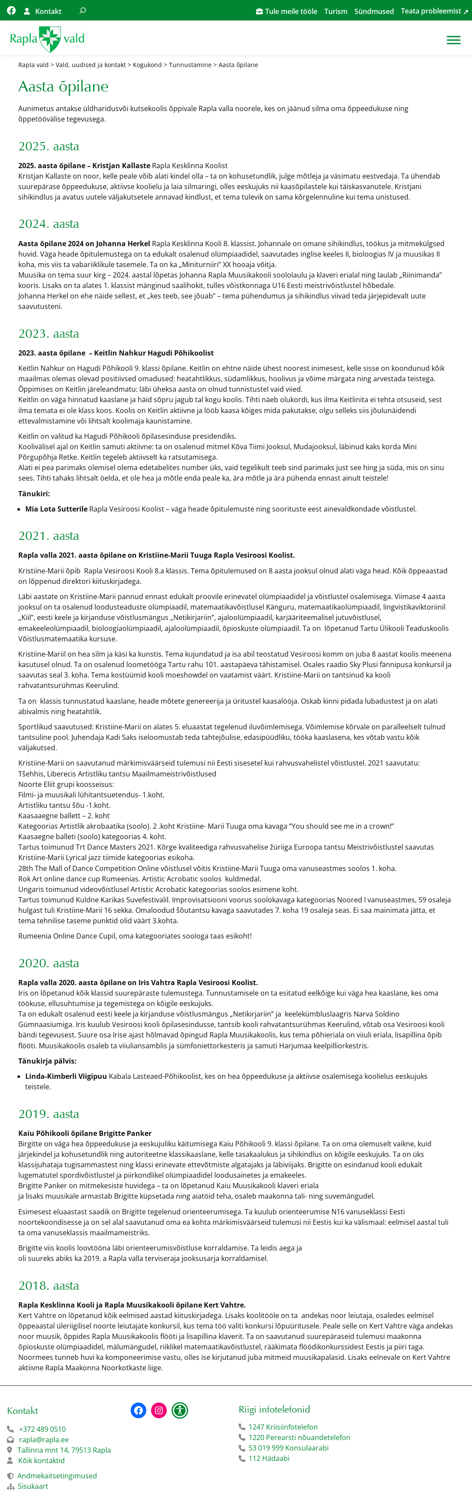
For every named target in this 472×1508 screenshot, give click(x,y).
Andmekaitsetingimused (57, 1476)
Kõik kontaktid (41, 1460)
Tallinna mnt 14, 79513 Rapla (64, 1450)
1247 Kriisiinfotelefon (283, 1427)
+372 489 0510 (42, 1429)
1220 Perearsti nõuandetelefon (300, 1437)
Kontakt (48, 11)
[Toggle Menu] (454, 40)
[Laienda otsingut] (83, 10)
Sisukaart (33, 1486)
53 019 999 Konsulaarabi (289, 1448)
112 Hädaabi (269, 1458)
